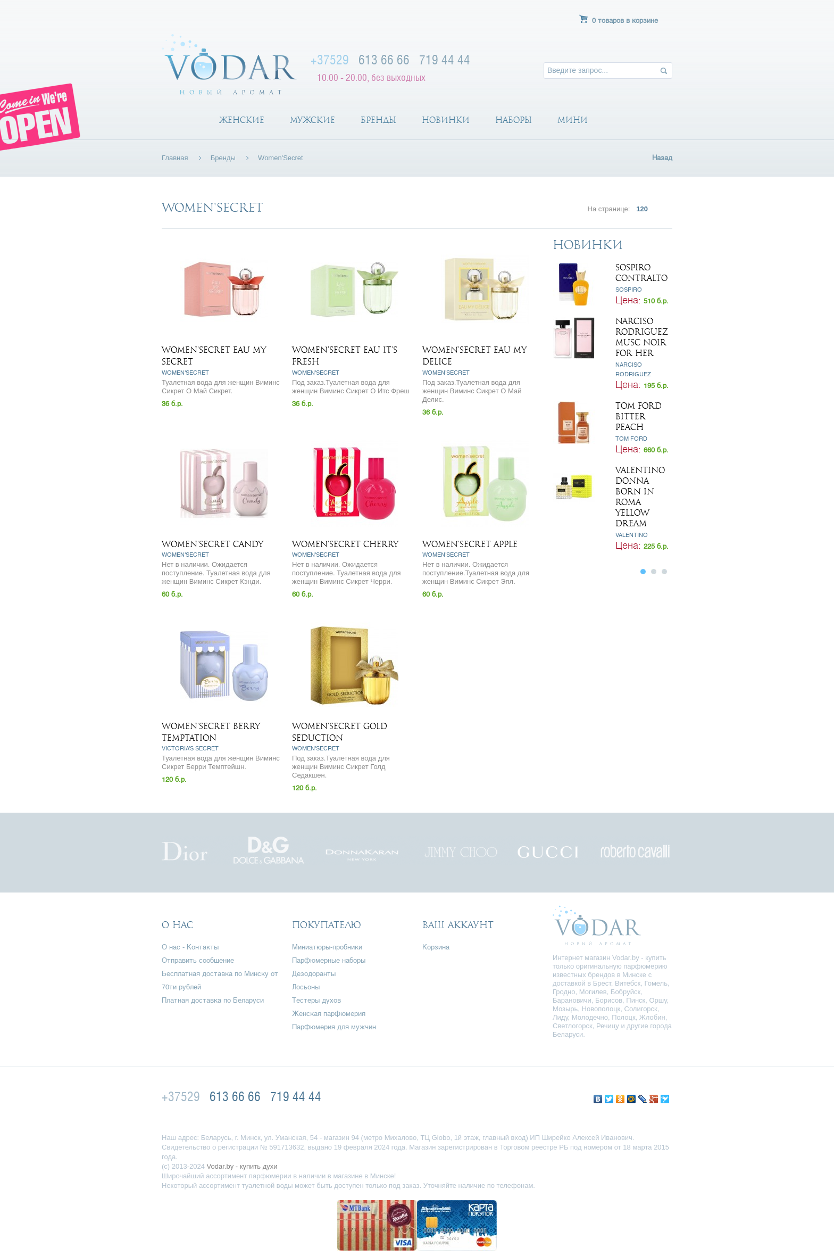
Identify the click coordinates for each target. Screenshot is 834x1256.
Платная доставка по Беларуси (213, 1000)
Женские (241, 120)
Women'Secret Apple (470, 544)
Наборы (513, 120)
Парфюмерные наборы (328, 960)
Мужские (312, 120)
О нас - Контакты (190, 947)
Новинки (446, 120)
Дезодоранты (314, 974)
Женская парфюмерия (328, 1014)
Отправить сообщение (198, 960)
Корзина (435, 947)
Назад (662, 158)
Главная (175, 158)
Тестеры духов (316, 1000)
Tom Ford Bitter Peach (638, 416)
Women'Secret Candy (212, 544)
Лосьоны (306, 987)
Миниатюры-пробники (327, 947)
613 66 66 (384, 59)
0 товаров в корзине (625, 21)
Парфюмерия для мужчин (334, 1027)
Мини (572, 120)
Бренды (378, 120)
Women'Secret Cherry (345, 544)
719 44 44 (444, 59)
